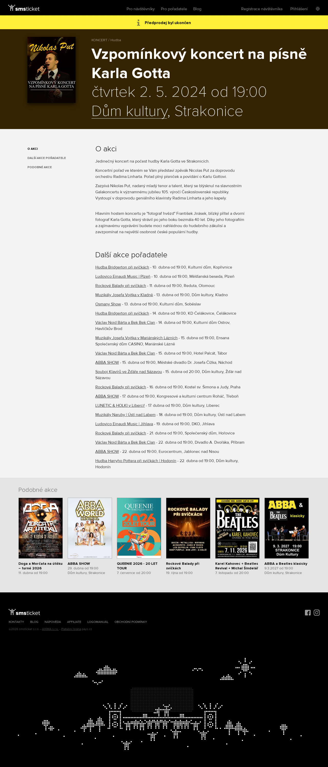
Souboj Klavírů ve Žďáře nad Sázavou (128, 371)
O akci (32, 149)
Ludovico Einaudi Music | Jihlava (124, 424)
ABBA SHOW (107, 362)
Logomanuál (97, 622)
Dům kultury (129, 111)
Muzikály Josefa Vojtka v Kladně (124, 294)
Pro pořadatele (174, 9)
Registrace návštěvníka (261, 9)
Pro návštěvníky (141, 9)
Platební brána (71, 629)
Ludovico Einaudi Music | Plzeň (122, 276)
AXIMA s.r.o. (50, 629)
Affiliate (74, 622)
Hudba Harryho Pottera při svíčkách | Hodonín (135, 460)
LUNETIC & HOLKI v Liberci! (120, 405)
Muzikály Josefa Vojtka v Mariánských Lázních (136, 337)
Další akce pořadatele (46, 158)
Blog (197, 9)
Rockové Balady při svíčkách (120, 285)
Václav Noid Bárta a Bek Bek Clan (125, 322)
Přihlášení (299, 9)
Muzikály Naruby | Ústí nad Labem (125, 414)
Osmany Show (108, 304)
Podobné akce (39, 167)
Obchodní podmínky (131, 622)
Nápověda (53, 622)
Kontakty (16, 622)
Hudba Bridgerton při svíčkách (122, 267)
